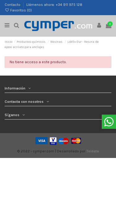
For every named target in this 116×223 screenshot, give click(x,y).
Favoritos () (18, 10)
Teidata (92, 151)
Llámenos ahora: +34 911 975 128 (54, 4)
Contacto (13, 4)
